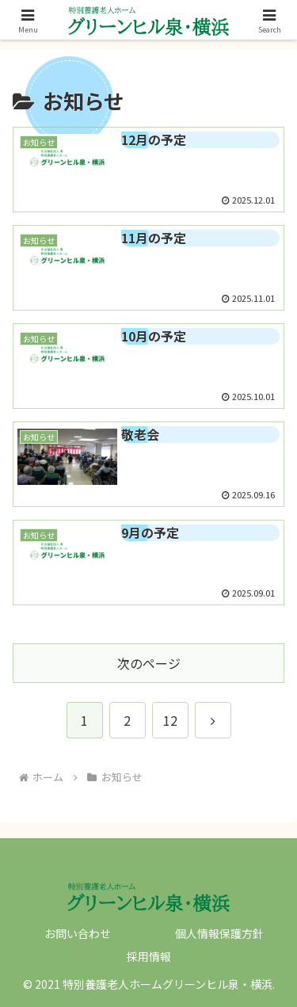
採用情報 (149, 956)
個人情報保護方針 (219, 933)
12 (170, 720)
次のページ (149, 663)
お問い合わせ (77, 933)
